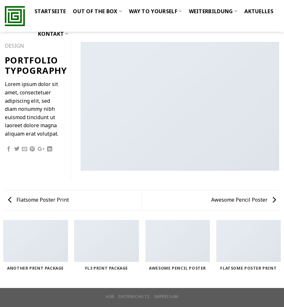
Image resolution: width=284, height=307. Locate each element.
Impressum (166, 296)
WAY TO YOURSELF (155, 11)
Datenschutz (134, 296)
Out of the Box (97, 11)
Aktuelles (258, 11)
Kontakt (53, 33)
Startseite (50, 11)
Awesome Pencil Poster (243, 199)
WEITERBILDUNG (213, 11)
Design (14, 45)
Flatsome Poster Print (38, 199)
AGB (110, 296)
